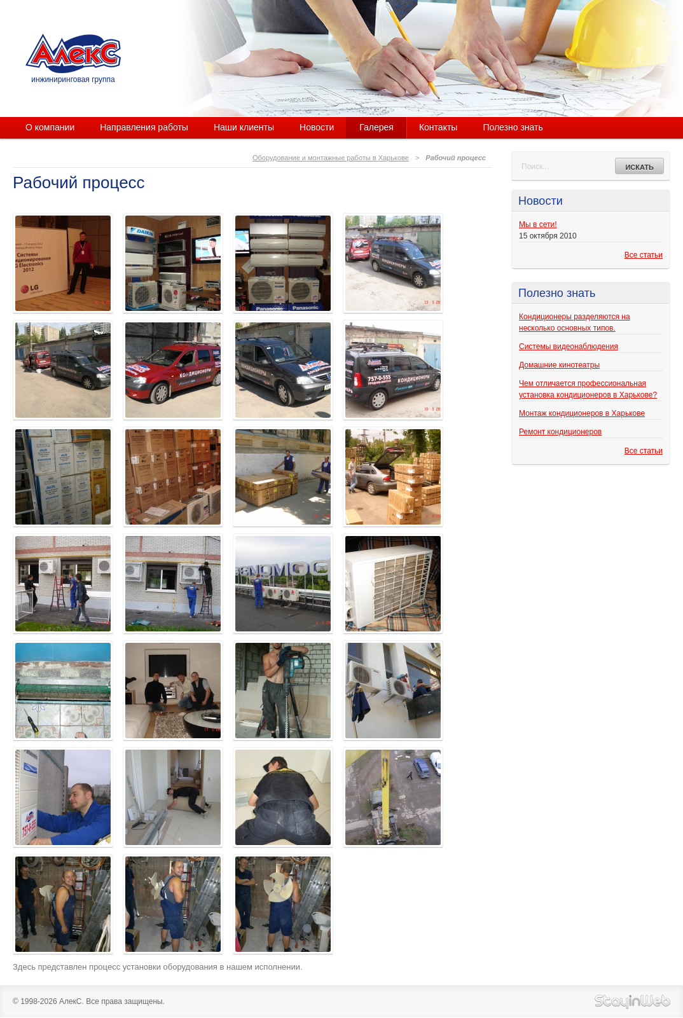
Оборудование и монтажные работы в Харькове (330, 158)
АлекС (73, 53)
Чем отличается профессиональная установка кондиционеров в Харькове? (588, 389)
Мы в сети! (537, 224)
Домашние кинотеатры (559, 365)
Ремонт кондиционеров (560, 431)
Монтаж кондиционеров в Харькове (582, 413)
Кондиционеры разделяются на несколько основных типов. (574, 322)
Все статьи (643, 255)
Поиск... (535, 166)
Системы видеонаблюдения (568, 346)
